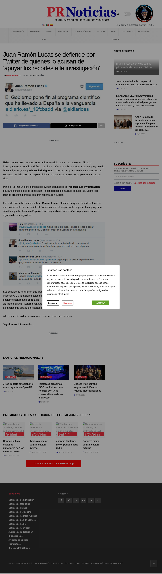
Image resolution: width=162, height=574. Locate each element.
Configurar (53, 303)
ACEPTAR (100, 303)
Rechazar (67, 303)
